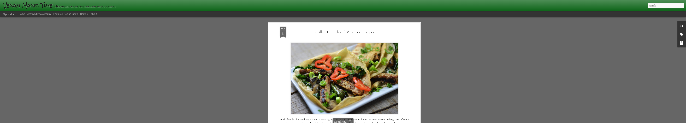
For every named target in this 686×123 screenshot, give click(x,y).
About (94, 14)
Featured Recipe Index (65, 14)
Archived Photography (39, 14)
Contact (84, 14)
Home (22, 14)
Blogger (393, 121)
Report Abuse (402, 121)
